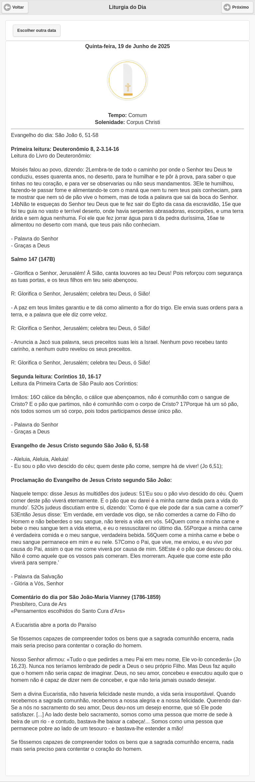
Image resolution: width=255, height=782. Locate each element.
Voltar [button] (18, 7)
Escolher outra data (36, 30)
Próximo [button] (240, 7)
